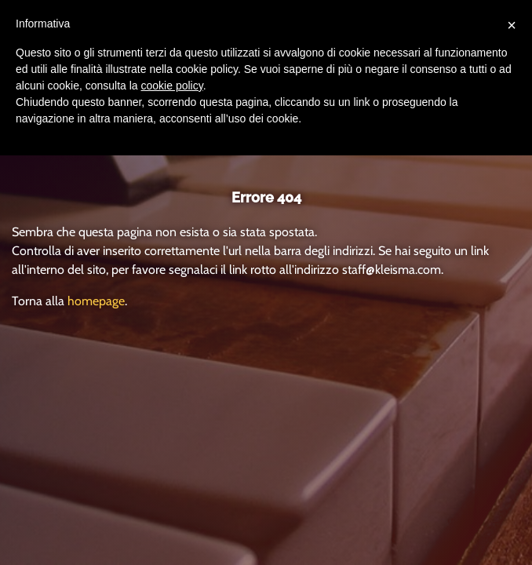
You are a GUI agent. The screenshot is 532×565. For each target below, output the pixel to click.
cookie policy (172, 85)
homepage (96, 300)
